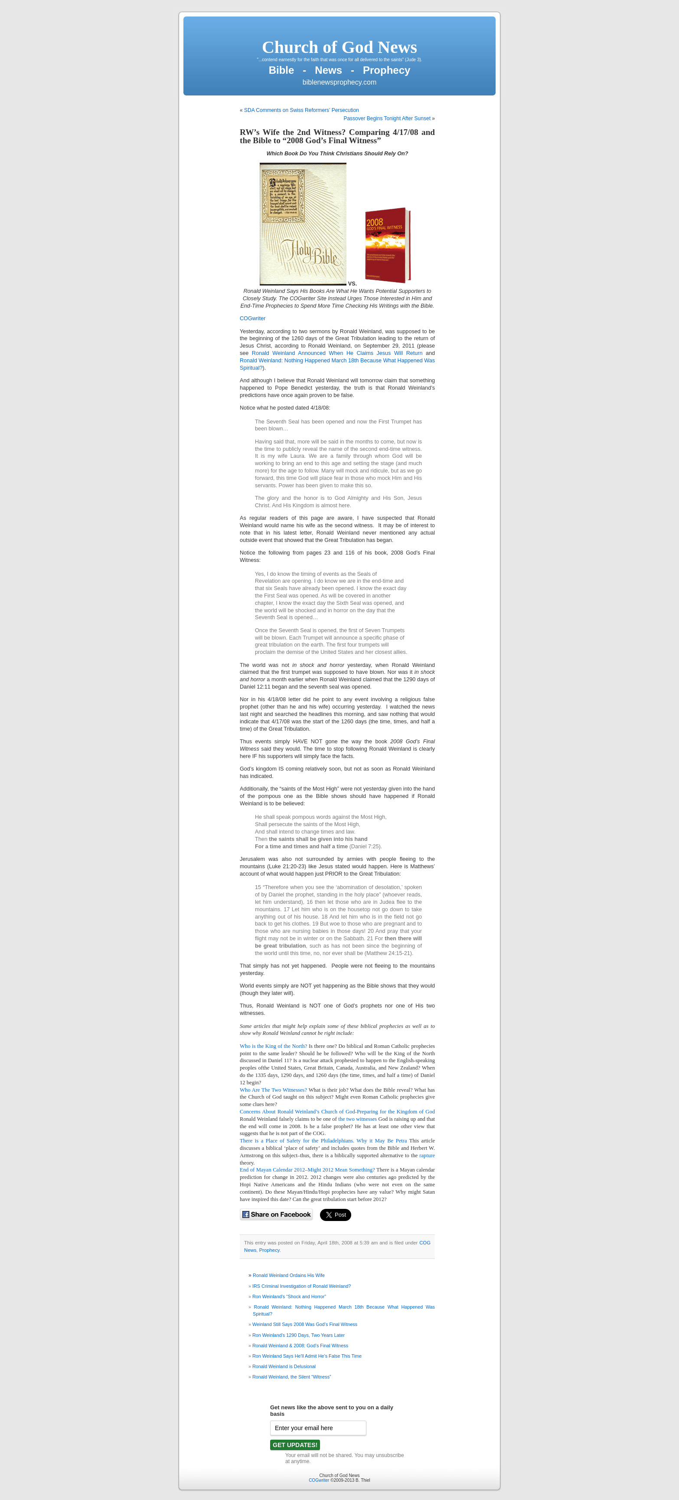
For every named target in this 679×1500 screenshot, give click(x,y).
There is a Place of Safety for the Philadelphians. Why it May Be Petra (323, 1141)
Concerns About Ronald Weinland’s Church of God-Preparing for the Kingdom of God (337, 1112)
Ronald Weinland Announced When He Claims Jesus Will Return (335, 353)
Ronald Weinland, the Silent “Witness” (291, 1376)
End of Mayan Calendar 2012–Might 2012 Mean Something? (307, 1170)
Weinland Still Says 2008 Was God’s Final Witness (304, 1324)
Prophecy (269, 1250)
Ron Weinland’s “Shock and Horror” (289, 1296)
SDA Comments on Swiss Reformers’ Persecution (301, 110)
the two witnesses (357, 1119)
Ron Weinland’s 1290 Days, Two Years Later (298, 1335)
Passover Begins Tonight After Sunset (387, 118)
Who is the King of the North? (273, 1046)
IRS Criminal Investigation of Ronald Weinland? (301, 1286)
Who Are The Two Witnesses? (273, 1090)
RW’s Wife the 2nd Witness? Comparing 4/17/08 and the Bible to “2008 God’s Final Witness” (337, 136)
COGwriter (319, 1480)
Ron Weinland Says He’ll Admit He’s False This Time (307, 1356)
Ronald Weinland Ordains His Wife (289, 1275)
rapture (426, 1155)
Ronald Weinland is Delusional (284, 1366)
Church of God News (339, 47)
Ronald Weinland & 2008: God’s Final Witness (300, 1345)
